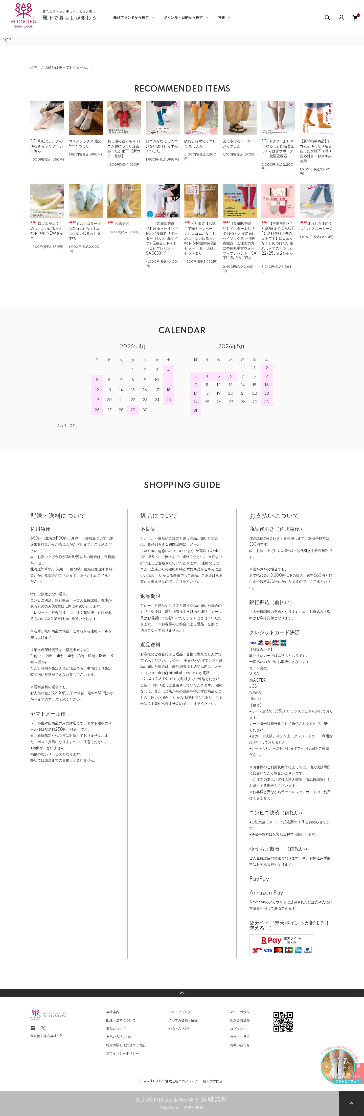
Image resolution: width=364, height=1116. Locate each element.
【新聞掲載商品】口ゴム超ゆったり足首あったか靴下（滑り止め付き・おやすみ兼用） (316, 151)
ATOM (184, 1029)
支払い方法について (121, 1037)
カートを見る (240, 1037)
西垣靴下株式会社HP (46, 1036)
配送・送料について (121, 1020)
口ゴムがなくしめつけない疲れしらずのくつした (162, 146)
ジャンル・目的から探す (183, 18)
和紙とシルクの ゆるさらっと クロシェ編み (46, 146)
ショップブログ (179, 1012)
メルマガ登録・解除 (183, 1020)
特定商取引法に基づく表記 (126, 1045)
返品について (116, 1029)
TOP (7, 40)
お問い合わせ (240, 1045)
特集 (221, 18)
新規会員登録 (240, 1020)
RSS (171, 1029)
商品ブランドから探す (131, 18)
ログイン (236, 1029)
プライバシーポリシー (122, 1053)
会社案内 (112, 1012)
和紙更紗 (118, 224)
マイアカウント (241, 1012)
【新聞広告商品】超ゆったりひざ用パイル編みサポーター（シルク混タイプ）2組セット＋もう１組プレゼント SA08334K (162, 239)
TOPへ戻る (182, 993)
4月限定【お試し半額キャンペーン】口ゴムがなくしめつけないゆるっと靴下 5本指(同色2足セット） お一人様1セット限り (200, 239)
